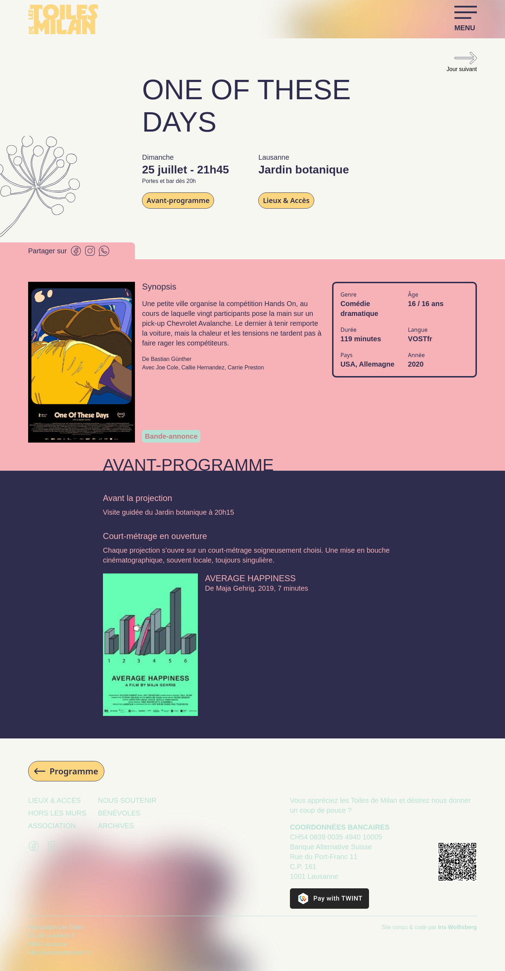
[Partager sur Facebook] (76, 250)
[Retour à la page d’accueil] (63, 19)
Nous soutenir (127, 800)
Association (52, 826)
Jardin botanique (181, 512)
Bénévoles (119, 813)
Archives (116, 826)
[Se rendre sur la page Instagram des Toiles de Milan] (53, 846)
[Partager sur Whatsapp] (104, 250)
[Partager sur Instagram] (90, 251)
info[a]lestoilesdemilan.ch (59, 953)
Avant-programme (178, 200)
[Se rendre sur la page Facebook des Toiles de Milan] (33, 846)
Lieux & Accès (286, 200)
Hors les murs (57, 813)
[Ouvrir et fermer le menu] (465, 19)
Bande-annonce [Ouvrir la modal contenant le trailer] (171, 436)
